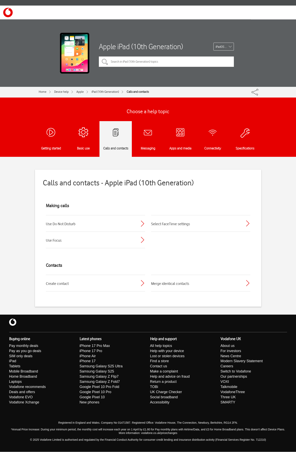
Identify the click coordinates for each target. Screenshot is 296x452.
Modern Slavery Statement (242, 361)
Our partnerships (234, 377)
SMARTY (228, 403)
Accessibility (160, 403)
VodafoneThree (233, 392)
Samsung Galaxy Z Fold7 (100, 382)
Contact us (158, 367)
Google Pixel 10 (92, 397)
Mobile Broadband (23, 372)
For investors (231, 351)
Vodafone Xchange (24, 403)
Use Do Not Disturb (60, 224)
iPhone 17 (88, 361)
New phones (89, 403)
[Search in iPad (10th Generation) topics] (166, 61)
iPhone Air (88, 356)
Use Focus (54, 240)
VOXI (225, 382)
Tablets (14, 367)
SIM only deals (21, 356)
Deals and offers (22, 392)
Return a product (163, 382)
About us (228, 346)
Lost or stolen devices (167, 356)
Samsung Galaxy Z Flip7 (99, 377)
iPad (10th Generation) (105, 92)
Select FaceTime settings (170, 224)
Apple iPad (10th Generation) (141, 46)
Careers (227, 367)
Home (42, 92)
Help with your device (167, 351)
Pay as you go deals (25, 351)
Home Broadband (23, 377)
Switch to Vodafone (236, 372)
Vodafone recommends (27, 387)
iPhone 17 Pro (91, 351)
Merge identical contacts (170, 283)
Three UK (228, 397)
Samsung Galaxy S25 (97, 372)
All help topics (161, 346)
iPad (12, 361)
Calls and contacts (138, 92)
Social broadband (164, 397)
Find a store (159, 361)
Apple (80, 92)
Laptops (15, 382)
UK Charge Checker (166, 392)
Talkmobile (229, 387)
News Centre (231, 356)
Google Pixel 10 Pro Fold (99, 387)
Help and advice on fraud (170, 377)
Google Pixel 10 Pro (95, 392)
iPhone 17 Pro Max (95, 346)
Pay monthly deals (23, 346)
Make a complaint (164, 372)
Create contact (57, 283)
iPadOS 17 (222, 47)
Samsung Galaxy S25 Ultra (101, 367)
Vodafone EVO (21, 397)
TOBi (154, 387)
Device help (61, 92)
